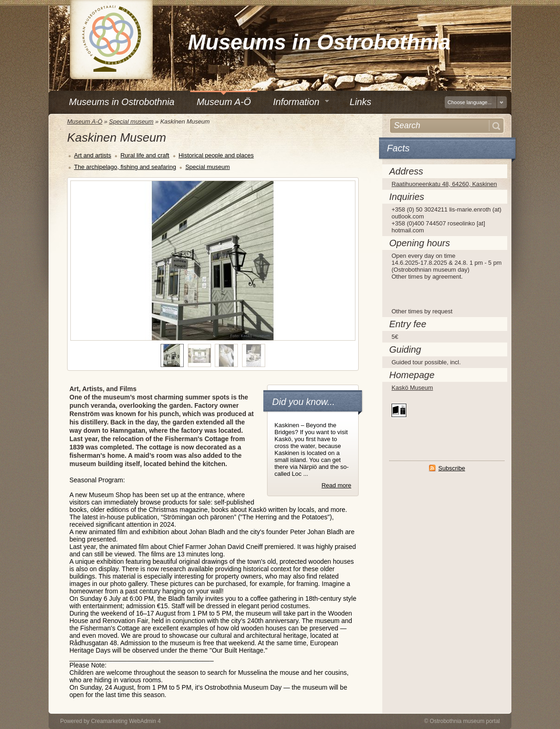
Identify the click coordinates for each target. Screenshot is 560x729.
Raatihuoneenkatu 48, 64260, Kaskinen (444, 184)
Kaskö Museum (412, 387)
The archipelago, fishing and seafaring (125, 166)
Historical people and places (216, 155)
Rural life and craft (144, 155)
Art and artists (92, 155)
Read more (336, 485)
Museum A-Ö (84, 121)
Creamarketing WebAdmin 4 (126, 721)
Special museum (131, 121)
